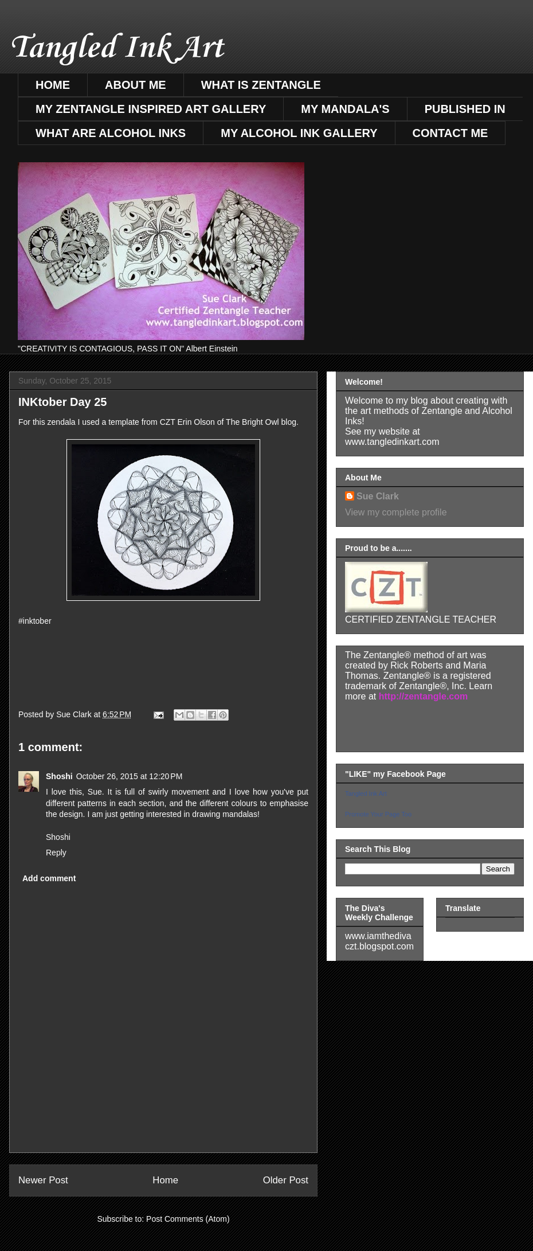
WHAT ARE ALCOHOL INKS (111, 133)
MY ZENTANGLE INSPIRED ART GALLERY (151, 109)
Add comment (49, 878)
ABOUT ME (135, 85)
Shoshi (59, 776)
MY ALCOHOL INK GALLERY (299, 133)
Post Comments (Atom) (187, 1218)
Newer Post (43, 1180)
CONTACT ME (450, 133)
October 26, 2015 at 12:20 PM (129, 776)
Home (165, 1180)
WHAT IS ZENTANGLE (261, 85)
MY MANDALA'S (345, 109)
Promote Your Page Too (378, 814)
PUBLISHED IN (465, 109)
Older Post (285, 1180)
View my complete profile (396, 512)
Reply (56, 852)
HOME (53, 85)
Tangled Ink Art (116, 48)
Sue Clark (377, 496)
